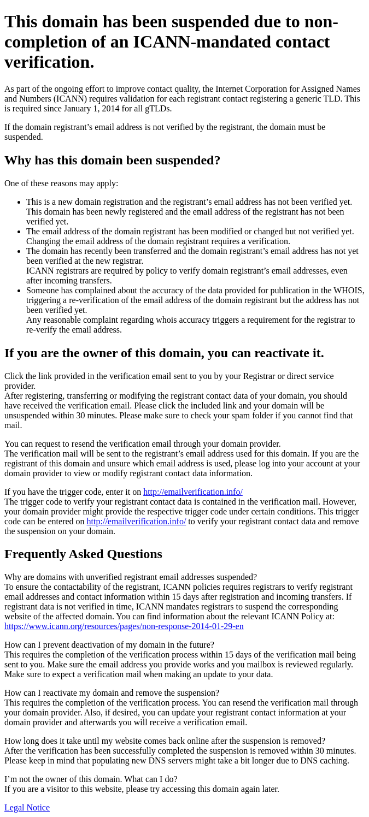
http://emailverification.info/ (193, 491)
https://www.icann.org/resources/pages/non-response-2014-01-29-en (124, 626)
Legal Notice (27, 807)
